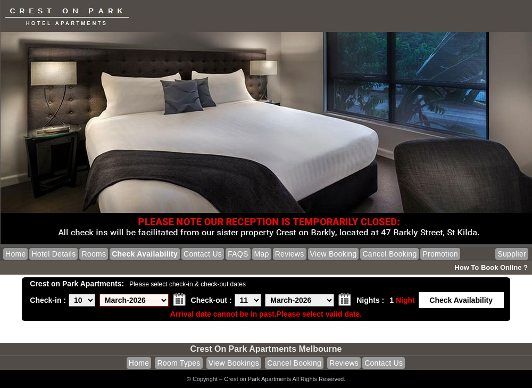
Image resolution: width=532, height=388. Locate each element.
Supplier (511, 254)
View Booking (333, 254)
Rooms (93, 254)
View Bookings (234, 363)
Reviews (289, 254)
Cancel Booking (389, 254)
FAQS (238, 254)
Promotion (440, 254)
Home (15, 254)
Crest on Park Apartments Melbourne (266, 348)
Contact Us (203, 254)
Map (261, 254)
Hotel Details (53, 254)
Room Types (178, 363)
